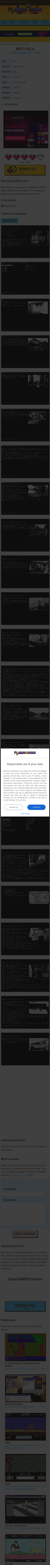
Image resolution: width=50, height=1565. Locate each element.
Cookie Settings (9, 800)
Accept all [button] (36, 807)
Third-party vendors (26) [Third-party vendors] (33, 783)
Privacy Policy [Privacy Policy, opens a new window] (21, 800)
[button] (25, 813)
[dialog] (25, 783)
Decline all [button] (13, 807)
